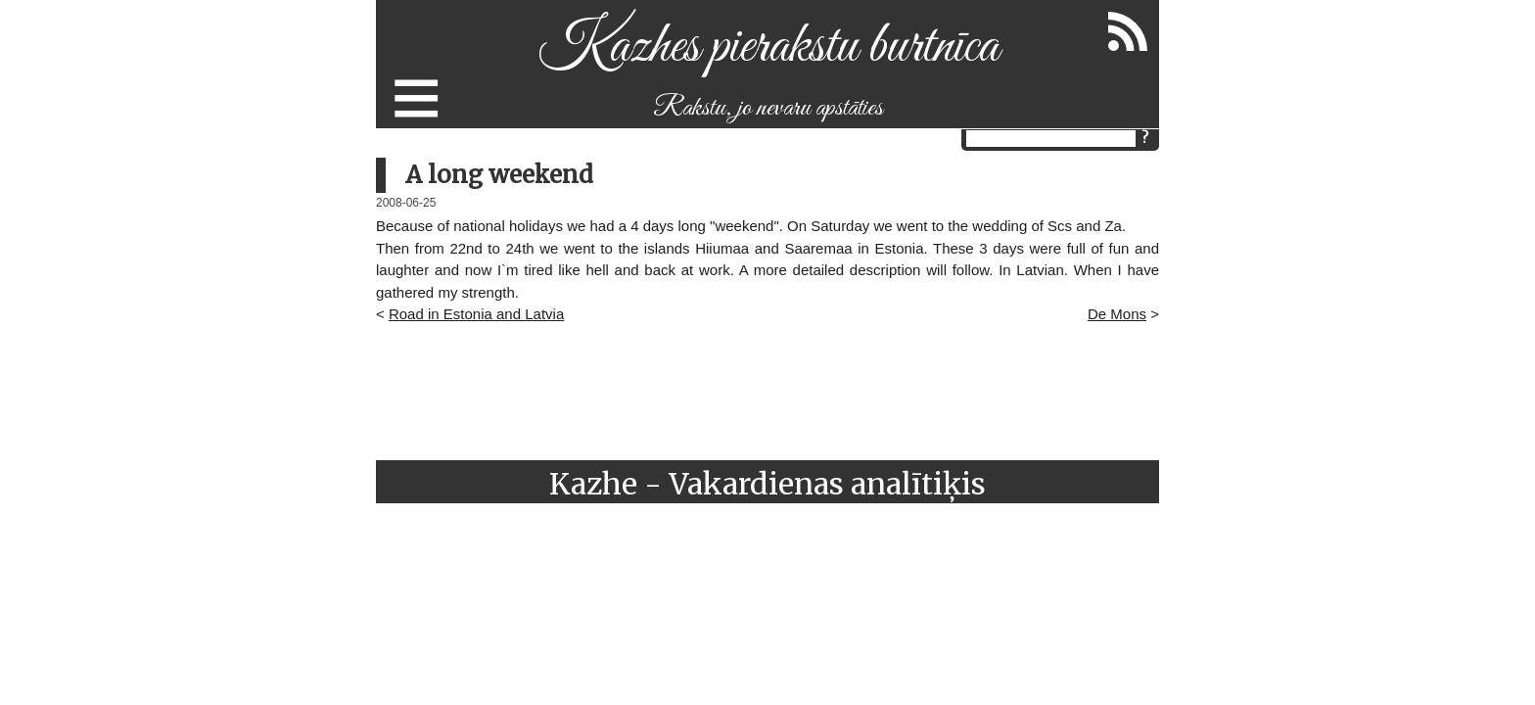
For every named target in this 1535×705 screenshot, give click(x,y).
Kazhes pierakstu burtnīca (768, 47)
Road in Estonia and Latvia (476, 314)
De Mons (1117, 314)
